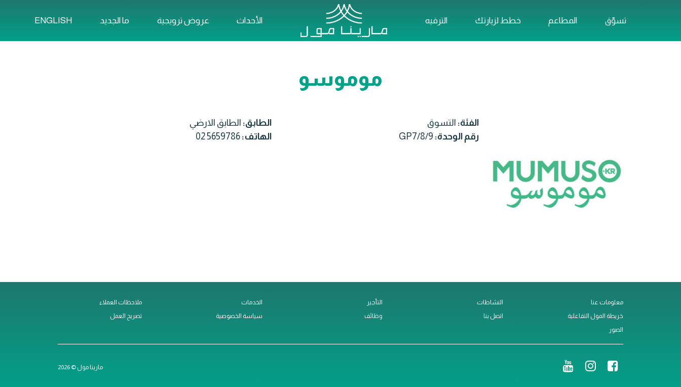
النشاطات (490, 302)
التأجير (375, 302)
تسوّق (615, 20)
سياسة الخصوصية (239, 316)
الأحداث (249, 20)
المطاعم (562, 20)
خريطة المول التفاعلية (595, 316)
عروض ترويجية (183, 20)
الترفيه (436, 20)
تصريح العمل (126, 316)
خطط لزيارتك (498, 20)
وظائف (373, 316)
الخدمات (251, 302)
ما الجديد (114, 20)
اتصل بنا (493, 316)
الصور (616, 329)
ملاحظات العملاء (120, 302)
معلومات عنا (607, 302)
